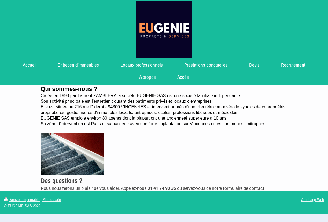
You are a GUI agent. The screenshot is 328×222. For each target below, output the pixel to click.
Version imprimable (22, 199)
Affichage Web (312, 199)
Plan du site (51, 199)
